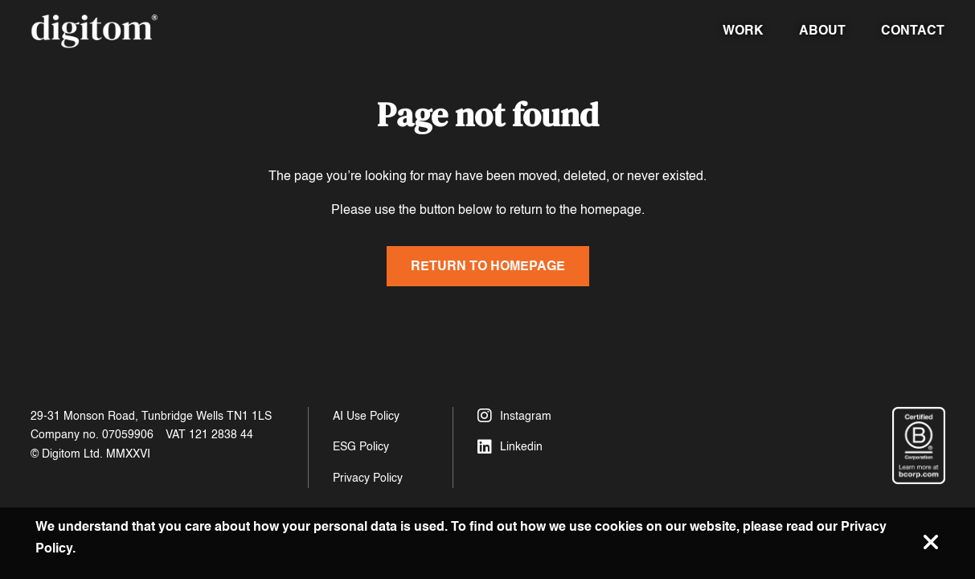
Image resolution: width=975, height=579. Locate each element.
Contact (912, 30)
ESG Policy (361, 446)
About (822, 30)
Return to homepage (488, 266)
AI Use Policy (366, 416)
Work (743, 30)
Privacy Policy (368, 478)
